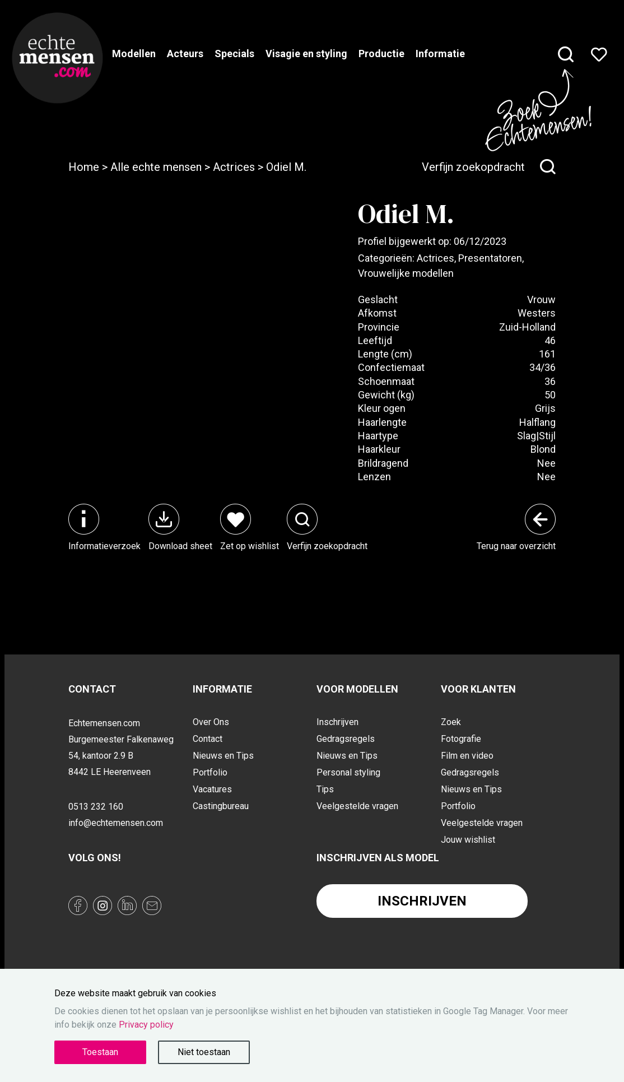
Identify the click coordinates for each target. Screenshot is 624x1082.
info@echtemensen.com (115, 823)
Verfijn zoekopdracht (489, 167)
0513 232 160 (95, 806)
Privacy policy (146, 1024)
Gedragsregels (345, 738)
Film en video (467, 755)
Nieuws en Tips (223, 755)
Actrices (234, 167)
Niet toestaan (204, 1052)
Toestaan (100, 1052)
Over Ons (211, 722)
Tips (325, 789)
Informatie (440, 53)
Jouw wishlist (468, 839)
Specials (234, 53)
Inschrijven (337, 722)
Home (83, 167)
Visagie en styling (306, 53)
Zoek (451, 722)
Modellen (134, 53)
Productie (381, 53)
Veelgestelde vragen (357, 806)
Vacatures (212, 789)
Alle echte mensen (156, 167)
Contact (207, 738)
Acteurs (185, 53)
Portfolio (210, 772)
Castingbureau (221, 806)
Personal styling (348, 772)
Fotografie (461, 738)
